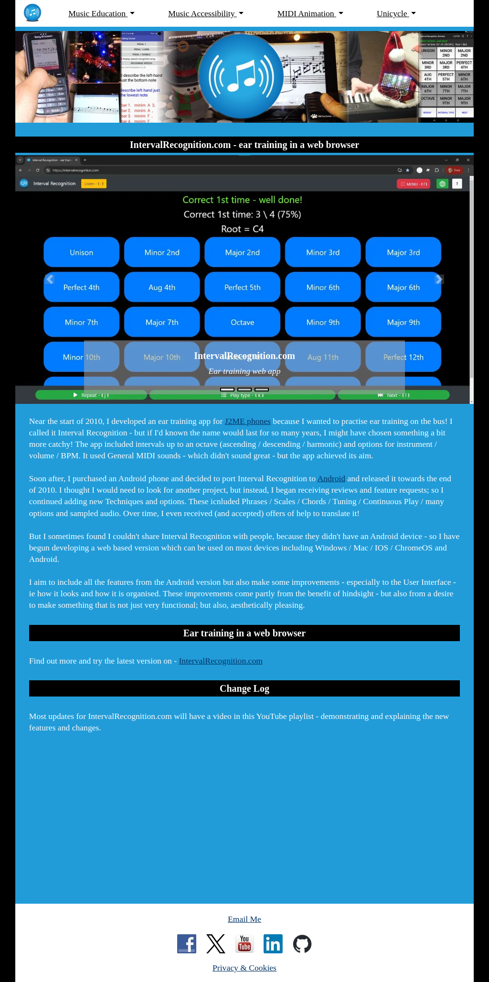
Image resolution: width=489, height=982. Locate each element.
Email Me (244, 919)
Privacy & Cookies (244, 967)
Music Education (98, 13)
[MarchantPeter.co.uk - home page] (37, 13)
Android (331, 478)
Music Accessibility (202, 13)
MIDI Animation (306, 13)
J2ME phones (248, 421)
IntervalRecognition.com (221, 660)
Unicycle (393, 13)
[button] (49, 279)
